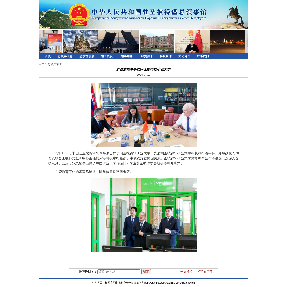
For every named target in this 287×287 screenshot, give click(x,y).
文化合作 (184, 56)
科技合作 (166, 56)
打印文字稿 (205, 271)
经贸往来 (147, 56)
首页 (48, 56)
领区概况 (107, 56)
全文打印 (186, 271)
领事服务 (127, 56)
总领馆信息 (86, 56)
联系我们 (203, 56)
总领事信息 (65, 56)
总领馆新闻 (55, 64)
